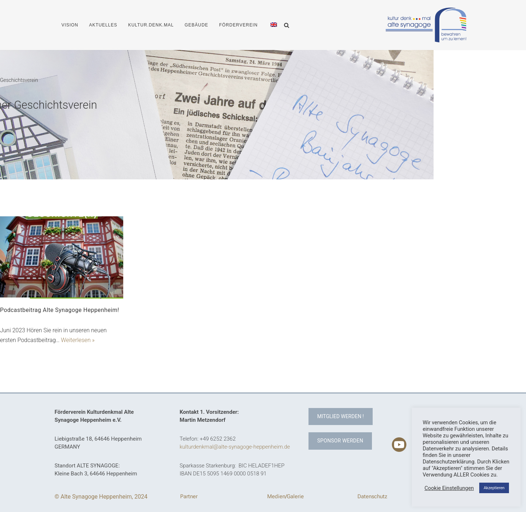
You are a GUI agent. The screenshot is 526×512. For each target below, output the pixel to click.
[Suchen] (286, 25)
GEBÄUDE (196, 25)
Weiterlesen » (78, 340)
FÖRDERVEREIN (238, 25)
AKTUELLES (103, 25)
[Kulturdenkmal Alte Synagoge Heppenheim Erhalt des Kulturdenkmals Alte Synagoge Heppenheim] (426, 25)
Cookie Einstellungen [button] (449, 488)
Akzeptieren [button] (494, 488)
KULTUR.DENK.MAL (151, 25)
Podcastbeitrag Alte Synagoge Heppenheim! (59, 310)
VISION (70, 25)
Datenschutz (372, 496)
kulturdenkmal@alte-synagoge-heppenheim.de (235, 447)
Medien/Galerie (285, 496)
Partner (189, 496)
